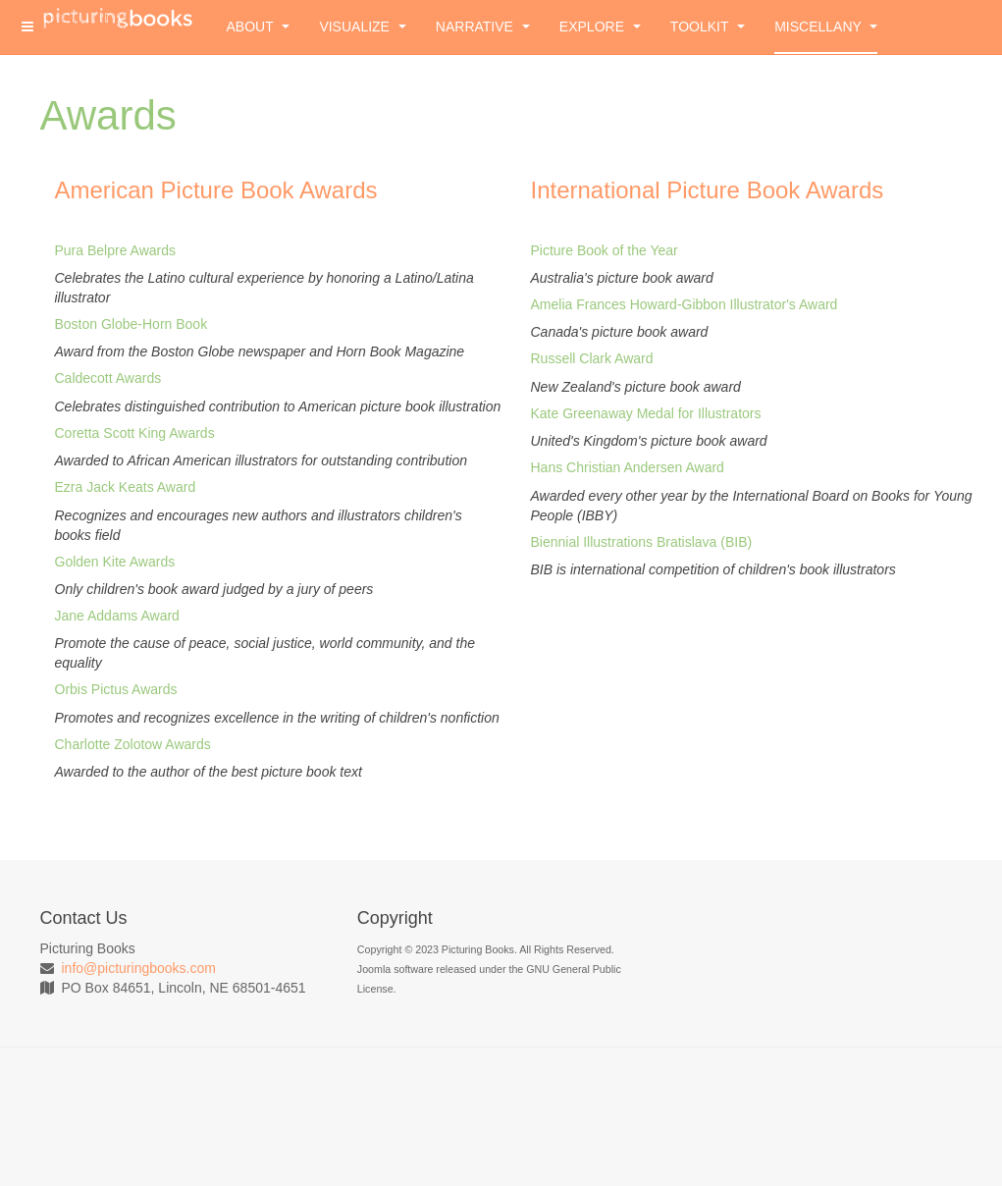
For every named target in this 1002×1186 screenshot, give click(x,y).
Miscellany (825, 26)
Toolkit (707, 26)
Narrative (483, 26)
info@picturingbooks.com (139, 968)
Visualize (362, 26)
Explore (600, 26)
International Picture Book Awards (707, 190)
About (258, 26)
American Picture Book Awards (216, 190)
